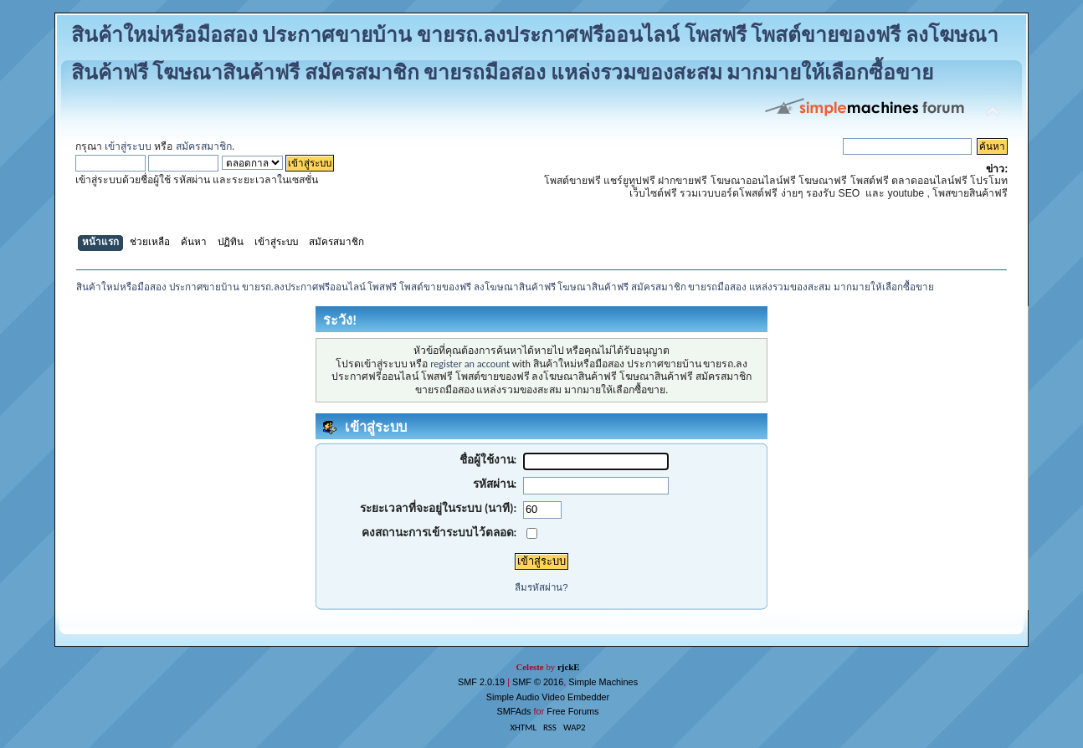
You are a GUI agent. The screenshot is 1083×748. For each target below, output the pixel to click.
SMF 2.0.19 (481, 682)
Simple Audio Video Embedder (547, 697)
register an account (470, 363)
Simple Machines (603, 682)
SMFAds (513, 711)
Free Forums (572, 711)
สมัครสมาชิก (204, 146)
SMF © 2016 (537, 682)
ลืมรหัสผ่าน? (541, 587)
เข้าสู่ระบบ (128, 146)
